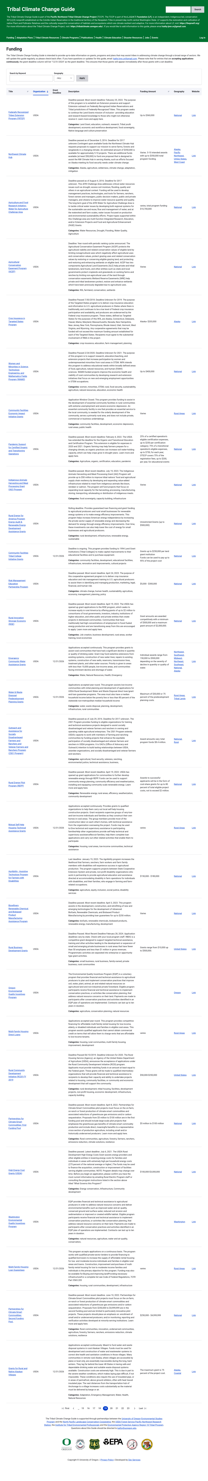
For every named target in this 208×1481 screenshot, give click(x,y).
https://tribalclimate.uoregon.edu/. (87, 26)
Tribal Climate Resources (47, 37)
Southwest (179, 655)
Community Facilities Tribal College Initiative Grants (18, 556)
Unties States (180, 159)
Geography (58, 73)
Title (10, 91)
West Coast (179, 162)
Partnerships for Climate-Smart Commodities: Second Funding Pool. (16, 1315)
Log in (202, 37)
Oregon (177, 992)
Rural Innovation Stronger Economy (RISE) (17, 621)
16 (89, 1409)
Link (194, 115)
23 (128, 1409)
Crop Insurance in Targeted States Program (16, 321)
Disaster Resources (133, 37)
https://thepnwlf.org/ (190, 23)
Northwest (179, 652)
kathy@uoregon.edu (127, 1428)
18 (100, 1409)
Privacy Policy (107, 1460)
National (178, 115)
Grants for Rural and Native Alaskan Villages (17, 1371)
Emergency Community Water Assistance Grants (17, 661)
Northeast (178, 661)
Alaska (177, 149)
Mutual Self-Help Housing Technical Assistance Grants (17, 827)
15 (83, 1409)
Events (155, 37)
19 (106, 1409)
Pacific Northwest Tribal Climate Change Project (74, 17)
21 (117, 1409)
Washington (179, 1221)
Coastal (177, 1373)
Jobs (147, 37)
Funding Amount (148, 91)
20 (112, 1409)
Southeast (178, 664)
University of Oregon (131, 1418)
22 (123, 1409)
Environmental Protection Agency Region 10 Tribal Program (135, 1425)
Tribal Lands (179, 698)
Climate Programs (70, 37)
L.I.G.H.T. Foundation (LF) (139, 17)
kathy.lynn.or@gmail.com (125, 58)
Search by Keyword (18, 73)
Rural (176, 742)
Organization (40, 92)
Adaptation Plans (25, 37)
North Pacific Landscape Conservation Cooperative (87, 1422)
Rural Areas (179, 413)
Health (99, 37)
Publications (87, 37)
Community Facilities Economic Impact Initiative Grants (18, 413)
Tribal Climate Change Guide (41, 9)
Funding (10, 37)
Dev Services (134, 1460)
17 (94, 1409)
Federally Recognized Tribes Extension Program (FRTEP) (18, 115)
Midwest (178, 658)
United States (180, 949)
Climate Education (113, 37)
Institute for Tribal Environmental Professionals (77, 1425)
